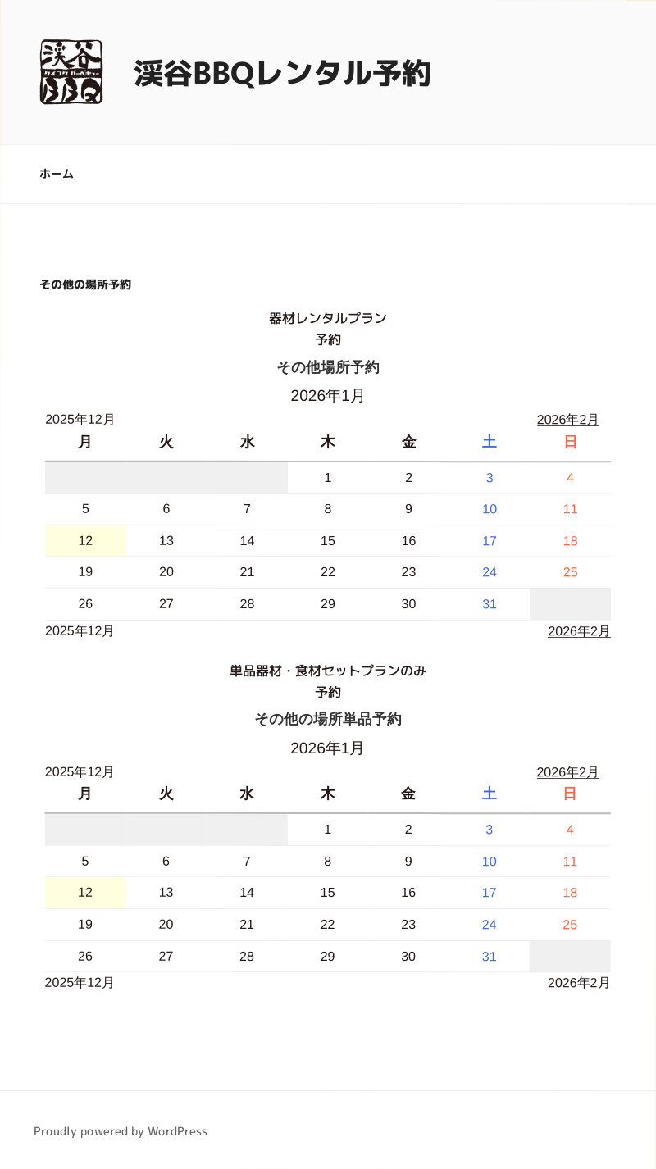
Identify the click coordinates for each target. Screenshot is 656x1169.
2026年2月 (568, 419)
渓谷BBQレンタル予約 (282, 72)
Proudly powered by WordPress (120, 1130)
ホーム (56, 173)
